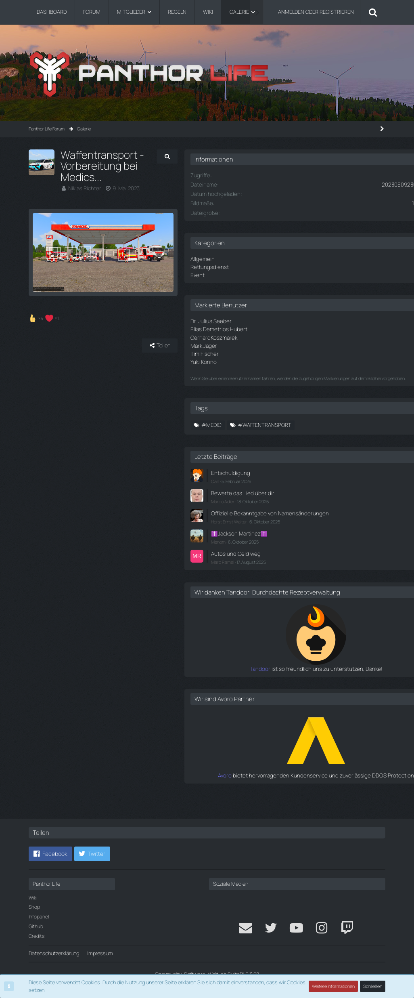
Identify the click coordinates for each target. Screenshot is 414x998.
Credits (36, 936)
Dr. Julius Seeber (273, 319)
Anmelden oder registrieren (316, 11)
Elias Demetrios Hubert (280, 327)
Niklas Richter (84, 177)
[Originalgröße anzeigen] (221, 156)
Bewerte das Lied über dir (303, 496)
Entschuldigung (292, 476)
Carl (279, 484)
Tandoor (264, 684)
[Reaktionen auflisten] (45, 337)
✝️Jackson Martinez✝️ (301, 542)
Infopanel (39, 917)
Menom (282, 551)
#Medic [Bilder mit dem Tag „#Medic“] (275, 429)
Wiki (33, 897)
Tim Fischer (267, 350)
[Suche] (372, 12)
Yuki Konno (266, 358)
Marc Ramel (286, 570)
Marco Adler (286, 504)
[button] (50, 854)
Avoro (268, 790)
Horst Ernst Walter (293, 531)
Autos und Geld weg (298, 562)
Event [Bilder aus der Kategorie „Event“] (260, 273)
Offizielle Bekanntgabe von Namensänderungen (305, 519)
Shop (34, 907)
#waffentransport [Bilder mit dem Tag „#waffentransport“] (328, 429)
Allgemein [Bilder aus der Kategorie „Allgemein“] (265, 258)
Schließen (373, 986)
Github (36, 926)
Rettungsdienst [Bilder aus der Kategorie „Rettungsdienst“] (272, 266)
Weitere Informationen (333, 986)
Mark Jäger (266, 343)
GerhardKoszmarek (275, 335)
